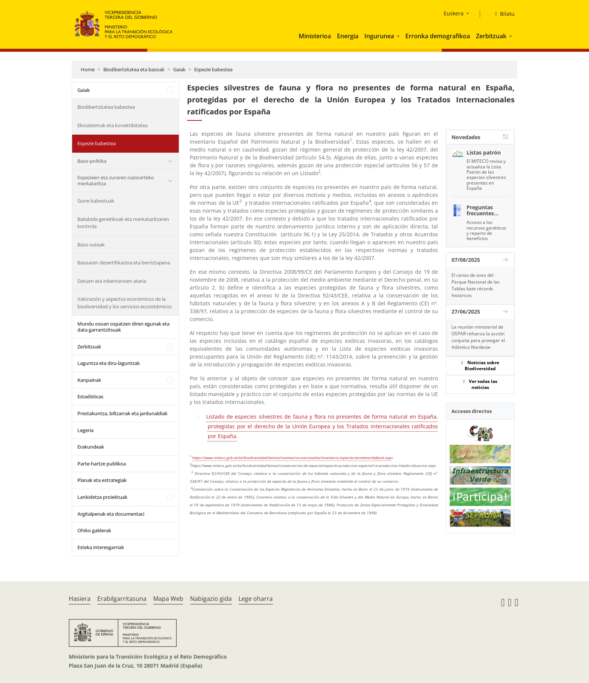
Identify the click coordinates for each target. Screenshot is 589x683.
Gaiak (179, 69)
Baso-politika (91, 161)
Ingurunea (379, 36)
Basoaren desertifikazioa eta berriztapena (123, 262)
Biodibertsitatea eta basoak (134, 69)
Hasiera (80, 598)
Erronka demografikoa (437, 36)
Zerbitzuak (491, 36)
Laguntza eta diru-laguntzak (108, 363)
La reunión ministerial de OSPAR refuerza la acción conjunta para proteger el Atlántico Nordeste (478, 337)
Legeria (85, 430)
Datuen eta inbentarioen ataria (111, 281)
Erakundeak (90, 446)
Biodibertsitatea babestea (106, 107)
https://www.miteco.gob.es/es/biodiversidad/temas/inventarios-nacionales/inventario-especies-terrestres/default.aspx (292, 457)
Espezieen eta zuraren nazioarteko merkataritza (115, 180)
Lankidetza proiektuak (102, 497)
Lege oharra (256, 598)
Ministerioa (315, 36)
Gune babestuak (95, 200)
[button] (399, 36)
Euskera (454, 13)
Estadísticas (90, 396)
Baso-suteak (91, 244)
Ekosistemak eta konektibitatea (112, 125)
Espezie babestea (213, 69)
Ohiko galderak (94, 530)
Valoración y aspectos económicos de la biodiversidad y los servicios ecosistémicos (124, 303)
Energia (347, 36)
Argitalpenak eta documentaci (110, 513)
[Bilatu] (502, 14)
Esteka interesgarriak (100, 547)
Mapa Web (168, 598)
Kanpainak (89, 380)
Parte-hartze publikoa (101, 463)
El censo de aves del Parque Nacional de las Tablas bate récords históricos (476, 285)
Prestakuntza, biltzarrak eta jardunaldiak (122, 413)
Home (88, 69)
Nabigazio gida (211, 598)
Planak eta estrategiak (102, 480)
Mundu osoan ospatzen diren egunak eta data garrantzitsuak (123, 326)
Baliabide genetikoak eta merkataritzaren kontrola (123, 223)
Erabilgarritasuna (121, 598)
